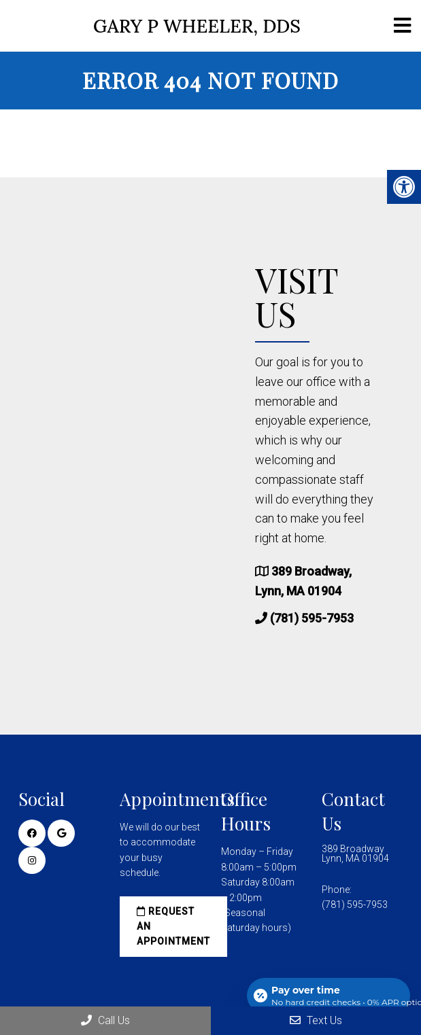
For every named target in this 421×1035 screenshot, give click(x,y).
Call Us (105, 1020)
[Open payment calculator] (328, 995)
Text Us (316, 1020)
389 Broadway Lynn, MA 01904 (355, 853)
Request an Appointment (173, 926)
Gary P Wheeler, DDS (197, 26)
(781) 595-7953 (312, 618)
